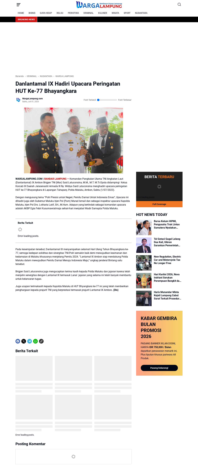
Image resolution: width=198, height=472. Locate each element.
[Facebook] (17, 341)
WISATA (115, 13)
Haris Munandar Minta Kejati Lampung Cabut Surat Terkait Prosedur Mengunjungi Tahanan (166, 295)
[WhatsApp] (35, 341)
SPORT (127, 13)
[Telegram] (29, 341)
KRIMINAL (89, 13)
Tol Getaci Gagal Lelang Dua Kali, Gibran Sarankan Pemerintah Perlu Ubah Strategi (167, 242)
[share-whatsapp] (47, 341)
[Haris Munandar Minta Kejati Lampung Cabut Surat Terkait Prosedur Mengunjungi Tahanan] (144, 298)
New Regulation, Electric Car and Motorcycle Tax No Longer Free (167, 260)
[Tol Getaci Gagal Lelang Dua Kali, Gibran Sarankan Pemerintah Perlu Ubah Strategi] (144, 245)
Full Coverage (159, 204)
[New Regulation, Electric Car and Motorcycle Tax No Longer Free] (144, 263)
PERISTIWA (73, 13)
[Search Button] (179, 5)
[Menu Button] (18, 5)
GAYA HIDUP (46, 13)
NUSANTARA (141, 13)
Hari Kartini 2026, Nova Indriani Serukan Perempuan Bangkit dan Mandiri (167, 277)
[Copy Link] (41, 341)
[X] (23, 341)
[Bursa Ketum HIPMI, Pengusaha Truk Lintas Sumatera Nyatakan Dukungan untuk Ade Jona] (144, 227)
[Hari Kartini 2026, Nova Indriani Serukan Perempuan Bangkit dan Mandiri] (144, 280)
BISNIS (32, 13)
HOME (21, 13)
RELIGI (60, 13)
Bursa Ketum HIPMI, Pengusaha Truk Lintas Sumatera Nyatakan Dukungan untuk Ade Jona (167, 224)
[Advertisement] (99, 48)
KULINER (102, 13)
